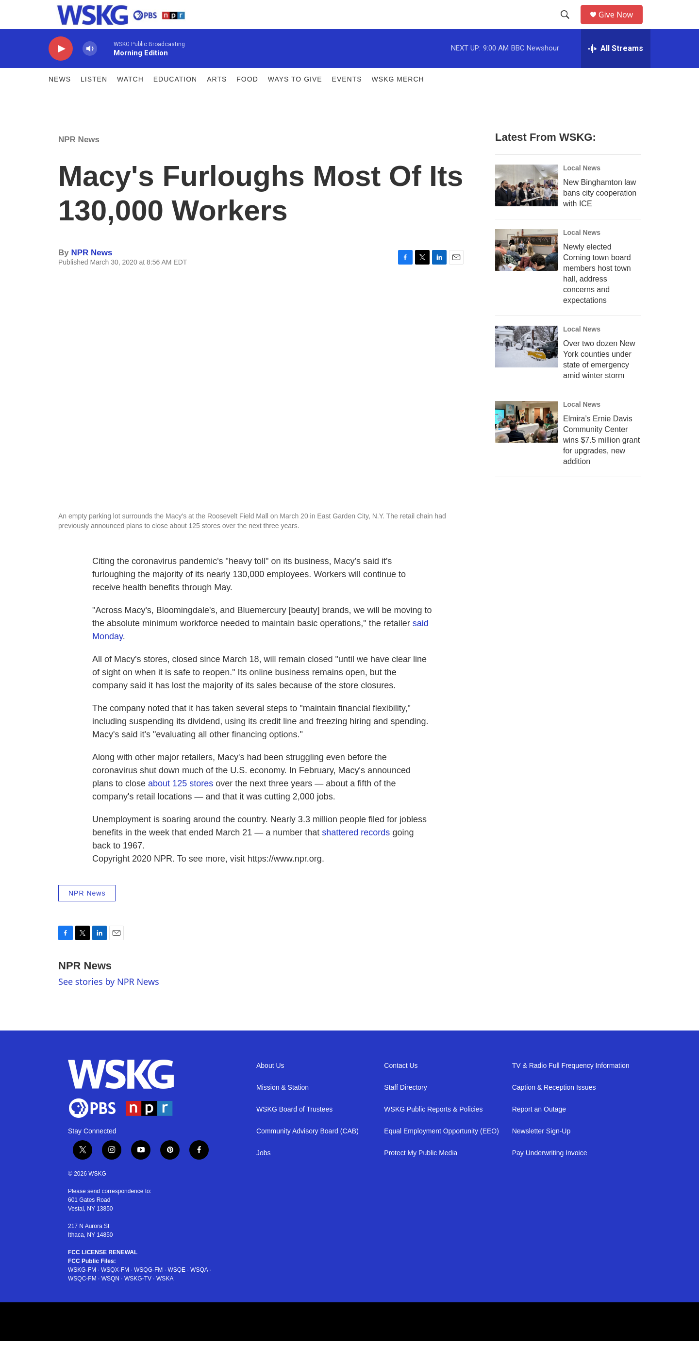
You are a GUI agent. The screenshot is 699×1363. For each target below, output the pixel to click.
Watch (130, 101)
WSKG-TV (137, 1300)
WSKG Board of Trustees (294, 1131)
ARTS (217, 101)
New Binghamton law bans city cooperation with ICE (599, 215)
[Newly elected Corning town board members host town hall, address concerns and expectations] (526, 272)
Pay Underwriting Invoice (549, 1175)
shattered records (356, 854)
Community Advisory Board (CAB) (307, 1153)
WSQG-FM (148, 1291)
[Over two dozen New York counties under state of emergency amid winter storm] (526, 368)
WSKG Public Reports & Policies (433, 1131)
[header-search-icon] (568, 25)
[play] (60, 70)
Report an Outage (539, 1131)
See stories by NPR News (108, 1003)
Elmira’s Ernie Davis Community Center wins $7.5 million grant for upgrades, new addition (601, 461)
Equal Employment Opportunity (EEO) (441, 1153)
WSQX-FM (115, 1291)
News (60, 101)
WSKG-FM (82, 1291)
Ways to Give (295, 101)
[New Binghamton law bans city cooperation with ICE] (526, 207)
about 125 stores (180, 805)
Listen (94, 101)
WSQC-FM (82, 1300)
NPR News (79, 161)
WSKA (164, 1300)
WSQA (199, 1291)
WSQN (110, 1300)
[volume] (90, 71)
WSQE (176, 1291)
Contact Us (400, 1087)
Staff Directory (405, 1109)
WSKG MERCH (398, 101)
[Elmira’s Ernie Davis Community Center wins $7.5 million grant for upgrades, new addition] (526, 444)
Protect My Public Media (420, 1175)
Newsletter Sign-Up (541, 1153)
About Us (270, 1087)
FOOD (247, 101)
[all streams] (615, 70)
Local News (581, 190)
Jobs (263, 1175)
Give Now (621, 25)
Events (347, 101)
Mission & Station (282, 1109)
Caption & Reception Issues (554, 1109)
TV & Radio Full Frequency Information (571, 1087)
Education (175, 101)
